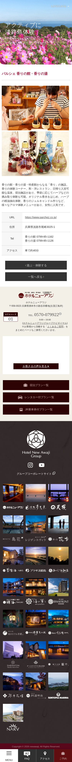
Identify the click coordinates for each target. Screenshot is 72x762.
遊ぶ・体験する (36, 265)
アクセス (45, 758)
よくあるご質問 (55, 326)
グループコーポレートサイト (36, 473)
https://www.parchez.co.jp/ (40, 217)
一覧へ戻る (36, 276)
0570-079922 (46, 314)
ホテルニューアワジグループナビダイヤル (45, 323)
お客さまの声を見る (36, 366)
